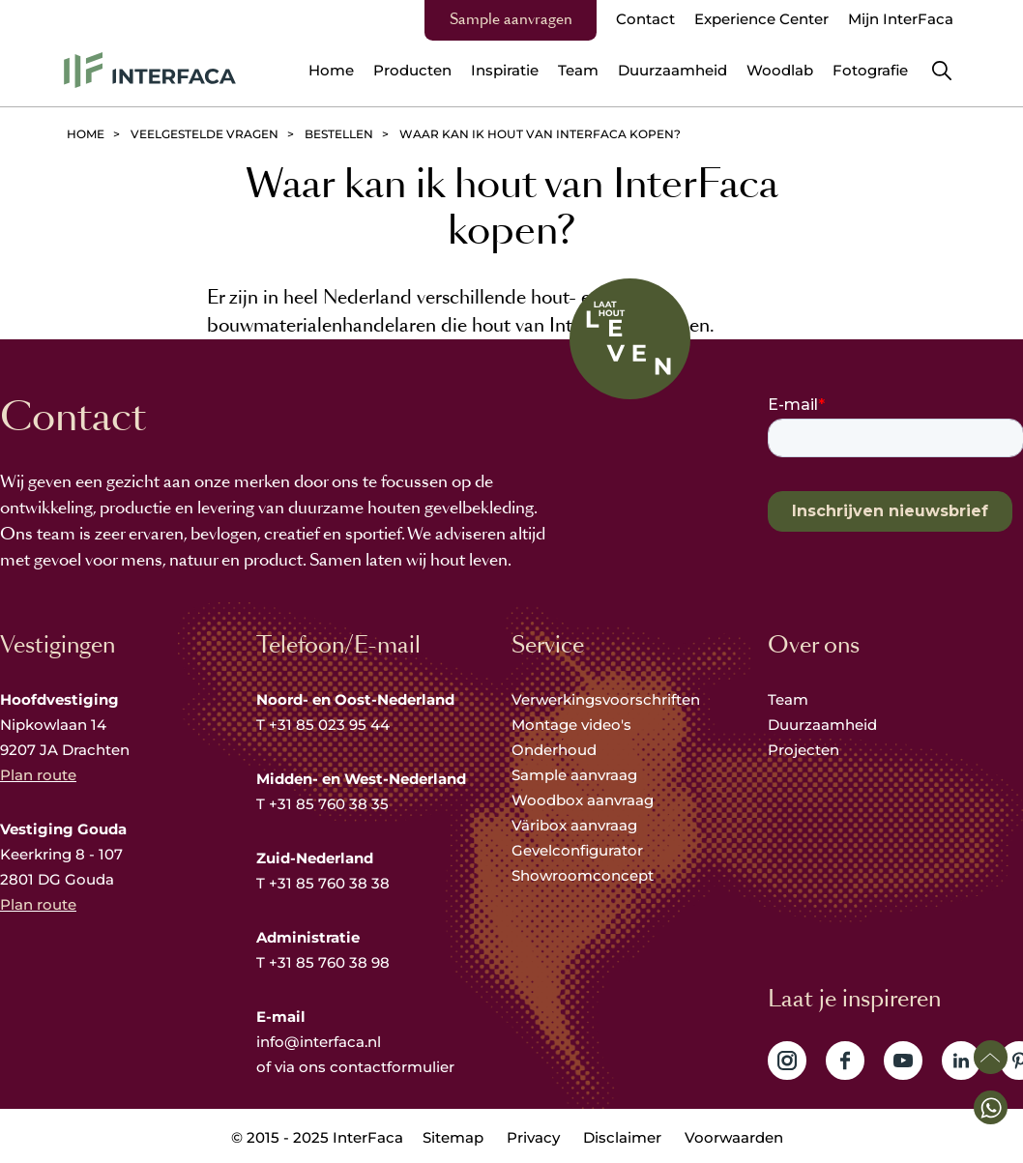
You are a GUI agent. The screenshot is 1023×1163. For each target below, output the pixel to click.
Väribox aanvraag (574, 825)
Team (788, 699)
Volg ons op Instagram (787, 1060)
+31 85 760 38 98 (329, 962)
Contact (645, 19)
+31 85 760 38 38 (329, 883)
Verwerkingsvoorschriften (606, 699)
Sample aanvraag (574, 775)
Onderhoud (554, 750)
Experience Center (761, 19)
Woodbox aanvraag (583, 800)
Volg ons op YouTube (903, 1060)
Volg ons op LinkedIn (961, 1060)
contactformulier (392, 1067)
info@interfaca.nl (318, 1041)
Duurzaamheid (822, 724)
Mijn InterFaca (900, 19)
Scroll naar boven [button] (991, 1057)
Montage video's (571, 724)
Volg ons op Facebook (845, 1060)
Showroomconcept (585, 875)
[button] (991, 1107)
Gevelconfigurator (577, 850)
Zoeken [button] (941, 70)
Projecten (803, 750)
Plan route (38, 775)
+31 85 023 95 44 (329, 724)
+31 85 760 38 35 (329, 804)
